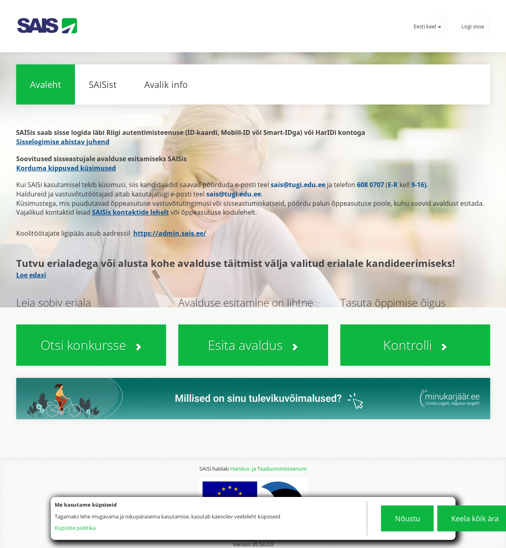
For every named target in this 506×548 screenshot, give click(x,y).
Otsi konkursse (91, 345)
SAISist (103, 84)
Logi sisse (472, 26)
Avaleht (45, 84)
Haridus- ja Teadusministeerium (268, 468)
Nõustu (407, 518)
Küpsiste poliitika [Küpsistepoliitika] (75, 527)
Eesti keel (427, 26)
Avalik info (166, 84)
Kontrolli (415, 345)
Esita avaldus (253, 345)
